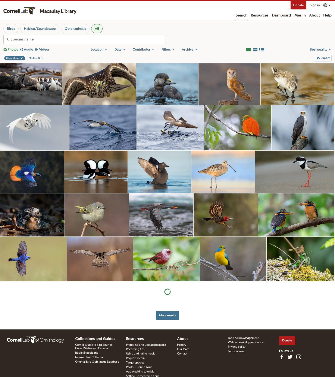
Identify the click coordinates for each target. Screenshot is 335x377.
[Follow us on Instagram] (298, 356)
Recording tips (135, 349)
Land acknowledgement (243, 338)
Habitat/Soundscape (40, 28)
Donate (298, 5)
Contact (182, 353)
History (181, 344)
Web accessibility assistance (245, 342)
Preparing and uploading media (146, 344)
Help (327, 15)
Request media (135, 358)
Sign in (315, 5)
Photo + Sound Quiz (139, 367)
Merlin (300, 15)
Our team (183, 349)
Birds (11, 28)
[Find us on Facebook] (281, 356)
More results (167, 315)
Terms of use (236, 351)
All (97, 28)
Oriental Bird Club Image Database (97, 361)
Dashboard (281, 15)
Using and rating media (140, 353)
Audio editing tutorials (140, 371)
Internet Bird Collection (89, 357)
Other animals (75, 28)
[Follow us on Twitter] (290, 356)
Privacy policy (236, 346)
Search (241, 15)
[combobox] (88, 39)
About (314, 15)
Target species (135, 362)
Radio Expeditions (86, 352)
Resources (260, 15)
